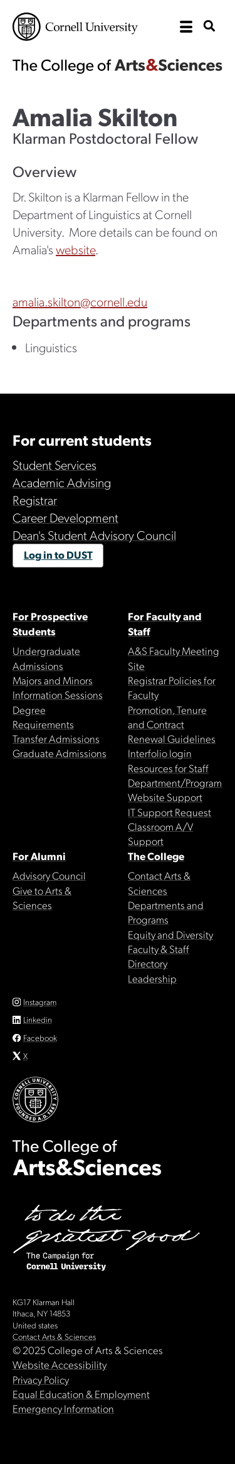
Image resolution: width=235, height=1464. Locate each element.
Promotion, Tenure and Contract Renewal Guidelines (172, 724)
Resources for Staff (168, 768)
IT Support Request (169, 812)
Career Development (65, 517)
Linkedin (37, 1019)
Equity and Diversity (170, 934)
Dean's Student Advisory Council (94, 535)
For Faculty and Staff (165, 623)
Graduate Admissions (60, 753)
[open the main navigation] (186, 27)
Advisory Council (49, 875)
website (75, 249)
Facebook (40, 1037)
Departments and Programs (166, 912)
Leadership (152, 978)
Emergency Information (63, 1408)
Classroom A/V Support (160, 833)
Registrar (35, 500)
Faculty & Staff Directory (158, 956)
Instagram (39, 1001)
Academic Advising (62, 482)
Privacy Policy (41, 1379)
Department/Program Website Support (175, 789)
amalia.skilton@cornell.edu (80, 301)
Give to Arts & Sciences (42, 897)
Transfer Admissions (56, 738)
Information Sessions (58, 694)
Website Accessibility (60, 1364)
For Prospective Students (50, 623)
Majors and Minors (53, 680)
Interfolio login (160, 753)
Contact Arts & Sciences (159, 882)
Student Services (55, 464)
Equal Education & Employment (81, 1394)
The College (156, 856)
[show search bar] (209, 26)
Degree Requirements (43, 716)
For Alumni (39, 856)
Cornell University (75, 27)
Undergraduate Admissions (46, 657)
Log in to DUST (58, 554)
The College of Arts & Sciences (117, 65)
